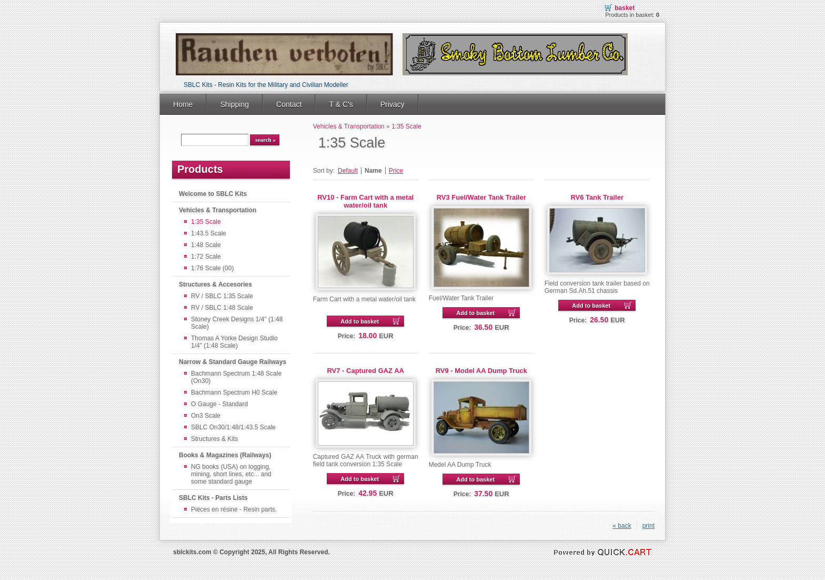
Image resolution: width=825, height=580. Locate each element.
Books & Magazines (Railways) (225, 455)
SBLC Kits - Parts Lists (213, 498)
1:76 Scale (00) (212, 268)
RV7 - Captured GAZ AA (365, 371)
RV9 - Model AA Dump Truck (481, 371)
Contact (288, 104)
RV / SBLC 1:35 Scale (222, 296)
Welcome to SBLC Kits (213, 194)
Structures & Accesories (215, 284)
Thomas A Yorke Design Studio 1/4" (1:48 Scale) (234, 342)
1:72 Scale (206, 256)
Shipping (234, 104)
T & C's (341, 104)
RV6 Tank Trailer (596, 197)
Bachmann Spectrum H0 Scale (234, 392)
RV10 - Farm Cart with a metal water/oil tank (365, 201)
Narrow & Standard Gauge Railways (232, 362)
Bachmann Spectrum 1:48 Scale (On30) (236, 377)
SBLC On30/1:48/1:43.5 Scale (233, 427)
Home (183, 104)
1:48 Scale (206, 245)
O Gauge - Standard (219, 404)
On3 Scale (205, 415)
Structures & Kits (214, 439)
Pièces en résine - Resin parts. (234, 509)
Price (396, 170)
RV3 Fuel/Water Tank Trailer (481, 197)
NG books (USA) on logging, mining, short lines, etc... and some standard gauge (231, 474)
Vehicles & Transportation (217, 210)
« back (621, 525)
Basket (625, 8)
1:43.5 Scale (208, 233)
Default (348, 170)
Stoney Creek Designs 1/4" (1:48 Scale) (237, 323)
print (648, 525)
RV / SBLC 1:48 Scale (222, 307)
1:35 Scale (206, 221)
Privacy (392, 104)
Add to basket (359, 321)
